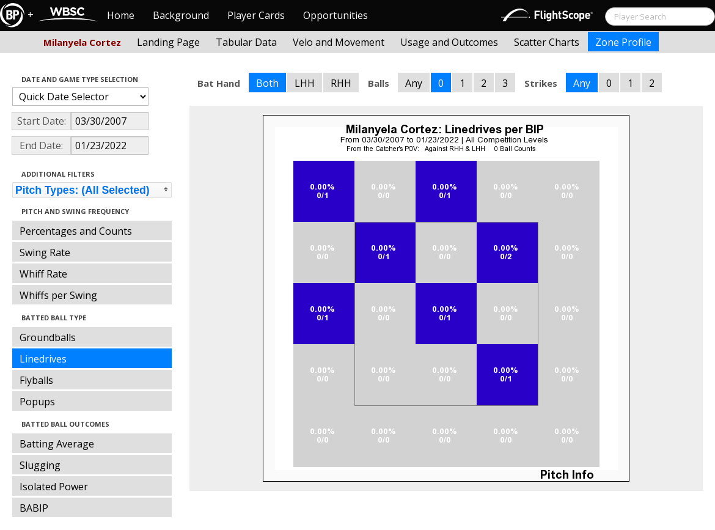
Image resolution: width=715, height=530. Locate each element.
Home (120, 15)
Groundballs (48, 337)
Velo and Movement (338, 42)
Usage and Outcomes (449, 42)
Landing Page (168, 42)
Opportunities (335, 15)
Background (181, 15)
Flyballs (36, 380)
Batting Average (57, 444)
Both (267, 83)
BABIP (34, 508)
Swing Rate (45, 252)
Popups (37, 401)
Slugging (40, 465)
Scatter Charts (546, 42)
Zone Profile (623, 42)
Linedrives (43, 359)
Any (413, 83)
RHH (341, 83)
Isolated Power (54, 486)
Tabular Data (246, 42)
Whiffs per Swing (58, 295)
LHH (305, 83)
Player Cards (256, 15)
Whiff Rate (43, 274)
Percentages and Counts (76, 231)
